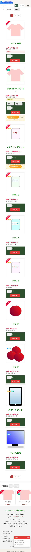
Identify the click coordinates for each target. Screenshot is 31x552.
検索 (16, 5)
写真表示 (9, 9)
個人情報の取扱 (7, 538)
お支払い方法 (6, 533)
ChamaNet (22, 551)
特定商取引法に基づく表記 (10, 541)
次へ (19, 15)
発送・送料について (8, 531)
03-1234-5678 (18, 517)
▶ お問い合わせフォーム (15, 526)
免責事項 (5, 536)
